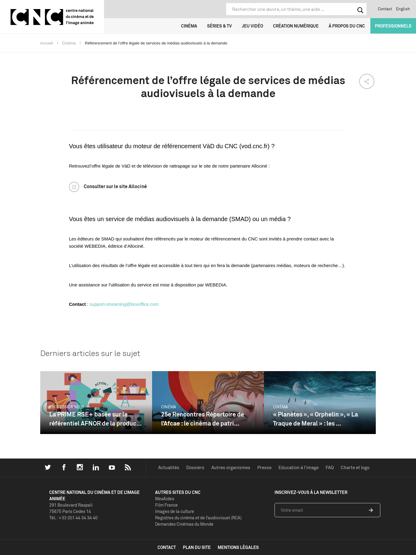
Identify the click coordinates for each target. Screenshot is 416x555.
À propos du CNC (347, 25)
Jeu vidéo (252, 25)
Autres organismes (230, 467)
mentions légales (238, 547)
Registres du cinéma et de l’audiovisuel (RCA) (198, 517)
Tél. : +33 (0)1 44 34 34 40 (73, 517)
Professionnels (393, 25)
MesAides (164, 498)
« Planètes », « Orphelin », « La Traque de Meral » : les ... (315, 418)
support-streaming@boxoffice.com (123, 304)
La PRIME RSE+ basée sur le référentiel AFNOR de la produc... (95, 418)
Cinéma (189, 25)
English (403, 8)
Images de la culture (174, 511)
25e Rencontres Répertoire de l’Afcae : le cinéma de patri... (202, 418)
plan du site (197, 547)
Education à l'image (298, 467)
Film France (166, 505)
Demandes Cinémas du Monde (184, 524)
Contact (385, 8)
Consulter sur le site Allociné (115, 186)
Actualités (168, 467)
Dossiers (195, 467)
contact (167, 547)
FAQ (330, 467)
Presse (264, 467)
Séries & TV (219, 25)
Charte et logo (355, 467)
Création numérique (296, 25)
